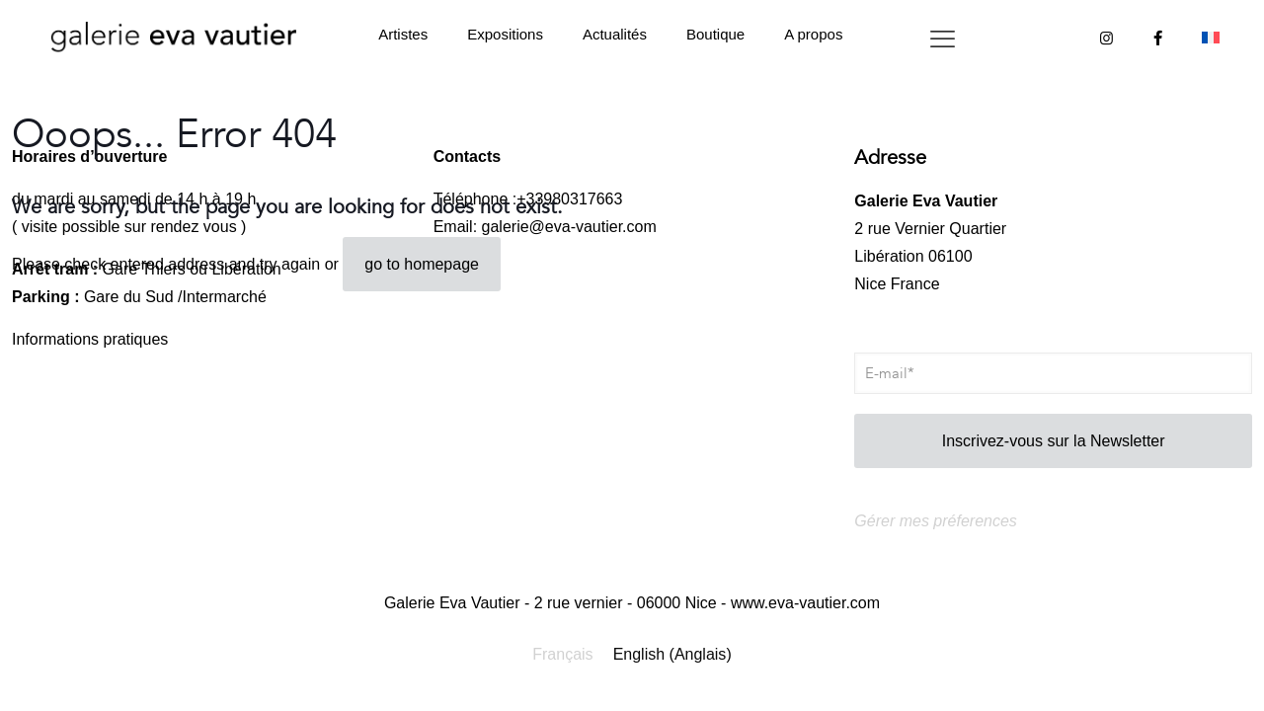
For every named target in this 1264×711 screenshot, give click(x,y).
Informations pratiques (90, 339)
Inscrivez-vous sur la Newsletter (1053, 441)
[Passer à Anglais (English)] (672, 655)
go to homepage (421, 264)
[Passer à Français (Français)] (562, 655)
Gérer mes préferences (935, 521)
